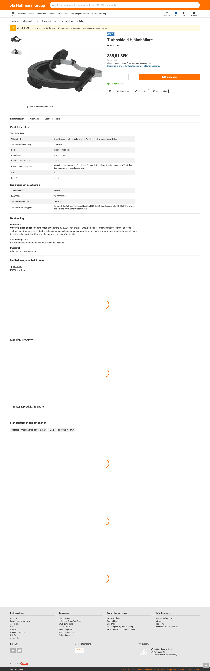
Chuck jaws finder (66, 624)
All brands (14, 638)
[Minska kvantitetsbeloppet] (110, 77)
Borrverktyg (112, 621)
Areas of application (37, 14)
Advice (158, 621)
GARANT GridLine (17, 632)
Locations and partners (20, 621)
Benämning (34, 119)
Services (52, 14)
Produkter (22, 14)
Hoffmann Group (99, 14)
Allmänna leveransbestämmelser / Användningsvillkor (154, 670)
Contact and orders (164, 618)
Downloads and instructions (167, 627)
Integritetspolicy (184, 670)
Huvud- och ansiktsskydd (47, 21)
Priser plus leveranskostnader (139, 63)
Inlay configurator (66, 629)
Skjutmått (111, 624)
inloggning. (154, 66)
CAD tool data (64, 627)
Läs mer (103, 28)
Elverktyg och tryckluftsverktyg (120, 627)
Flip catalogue (64, 618)
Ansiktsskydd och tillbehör (73, 21)
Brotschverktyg (113, 618)
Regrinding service (66, 632)
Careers (13, 618)
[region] (18, 70)
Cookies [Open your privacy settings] (196, 670)
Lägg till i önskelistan (119, 91)
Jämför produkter (52, 119)
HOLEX (13, 635)
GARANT (14, 629)
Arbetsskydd (27, 21)
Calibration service (66, 635)
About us (14, 624)
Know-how (62, 14)
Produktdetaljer (17, 119)
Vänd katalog (160, 91)
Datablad (16, 266)
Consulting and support (79, 14)
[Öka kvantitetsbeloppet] (132, 77)
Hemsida (14, 21)
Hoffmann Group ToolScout (70, 621)
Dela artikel (141, 91)
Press (12, 627)
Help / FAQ (160, 624)
